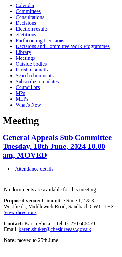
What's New (28, 105)
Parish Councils (32, 69)
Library (23, 52)
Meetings (25, 58)
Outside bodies (31, 64)
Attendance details (34, 169)
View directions (20, 212)
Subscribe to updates (37, 81)
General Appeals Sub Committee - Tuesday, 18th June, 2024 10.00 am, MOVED (59, 146)
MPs (20, 93)
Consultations (30, 17)
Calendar (25, 5)
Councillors (28, 87)
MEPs (22, 99)
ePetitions (26, 34)
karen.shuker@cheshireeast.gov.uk (55, 229)
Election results (32, 29)
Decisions (26, 23)
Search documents (35, 75)
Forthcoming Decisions (40, 40)
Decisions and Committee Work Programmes (63, 46)
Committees (28, 11)
